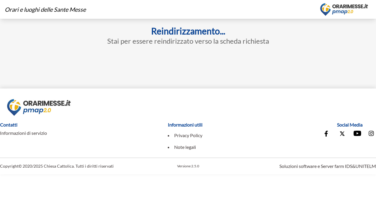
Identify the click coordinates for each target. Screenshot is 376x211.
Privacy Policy (188, 135)
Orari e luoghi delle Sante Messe (45, 9)
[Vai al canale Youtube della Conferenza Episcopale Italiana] (356, 134)
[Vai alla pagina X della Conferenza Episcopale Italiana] (342, 134)
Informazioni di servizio (23, 133)
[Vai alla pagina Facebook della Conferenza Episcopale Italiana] (327, 134)
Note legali (185, 147)
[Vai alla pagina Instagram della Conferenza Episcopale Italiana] (371, 134)
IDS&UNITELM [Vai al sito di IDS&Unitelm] (360, 166)
